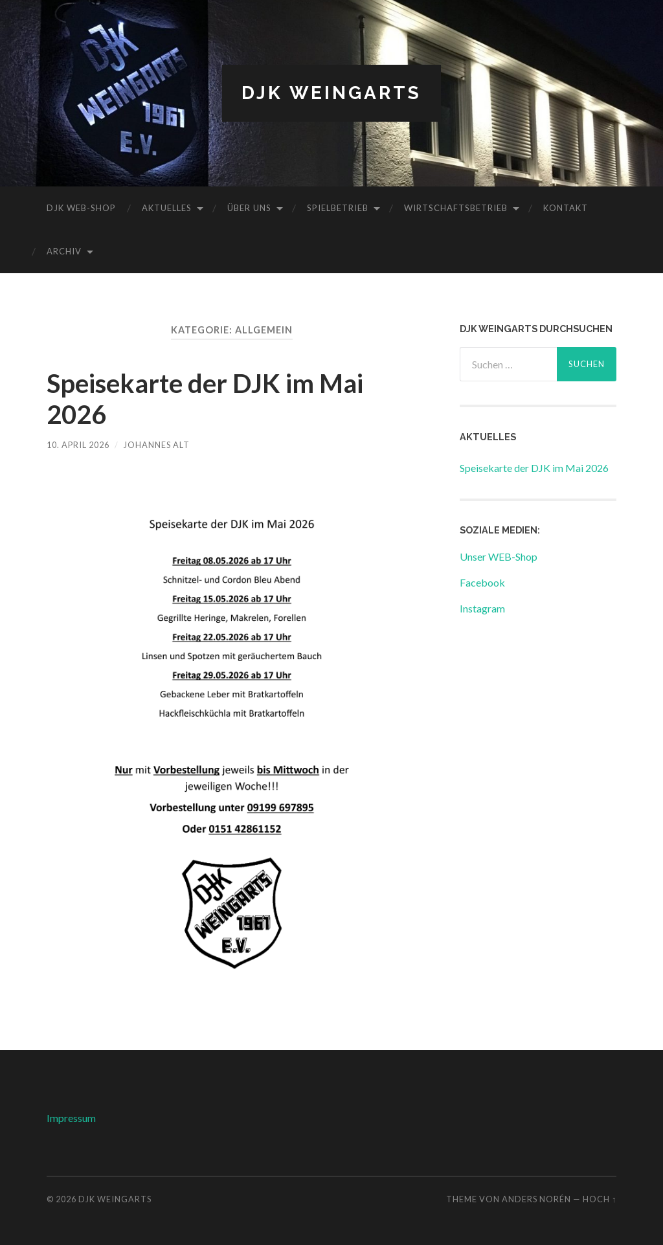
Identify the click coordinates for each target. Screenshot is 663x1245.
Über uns (249, 208)
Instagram (482, 608)
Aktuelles (167, 208)
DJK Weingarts (331, 93)
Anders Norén (536, 1199)
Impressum (71, 1118)
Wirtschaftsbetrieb (456, 208)
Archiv (64, 251)
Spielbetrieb (337, 208)
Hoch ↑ (599, 1199)
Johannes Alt (157, 445)
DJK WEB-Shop (81, 208)
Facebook (482, 582)
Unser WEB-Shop (498, 556)
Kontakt (565, 208)
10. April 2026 (78, 445)
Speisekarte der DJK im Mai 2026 (534, 468)
